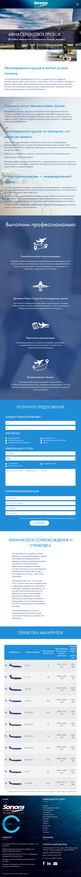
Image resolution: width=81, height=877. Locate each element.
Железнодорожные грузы (51, 808)
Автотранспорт (48, 814)
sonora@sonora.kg (56, 858)
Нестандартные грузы (50, 817)
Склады (45, 821)
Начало (45, 806)
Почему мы (46, 825)
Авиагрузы (46, 812)
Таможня (46, 819)
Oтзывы (45, 828)
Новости (45, 823)
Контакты (46, 832)
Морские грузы (48, 810)
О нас (45, 830)
